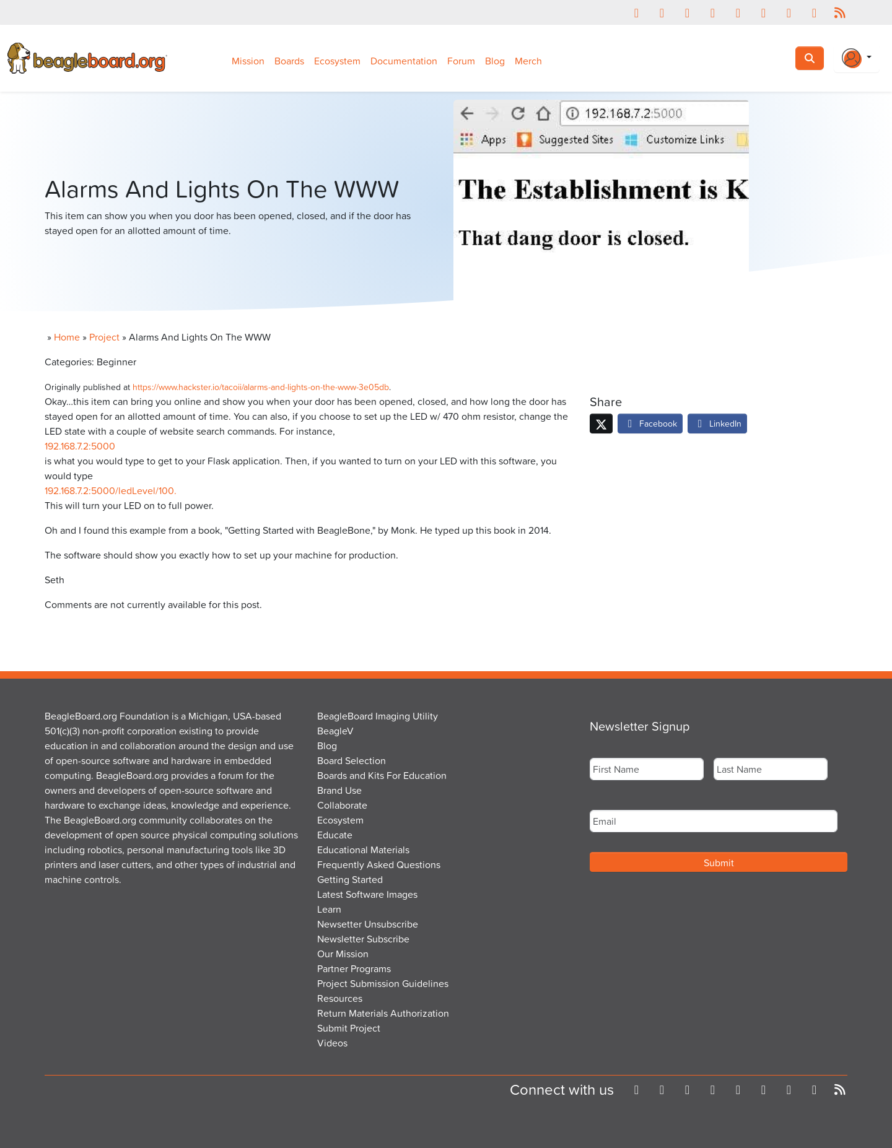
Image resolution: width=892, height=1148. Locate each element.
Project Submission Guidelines (382, 983)
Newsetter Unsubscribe (367, 924)
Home (67, 337)
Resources (339, 998)
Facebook (650, 423)
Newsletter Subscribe (363, 939)
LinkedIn (717, 423)
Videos (332, 1043)
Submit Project (348, 1028)
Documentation (403, 60)
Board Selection (351, 760)
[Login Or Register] (857, 58)
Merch (528, 60)
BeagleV (335, 730)
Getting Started (350, 879)
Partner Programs (354, 968)
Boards (289, 60)
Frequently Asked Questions (378, 864)
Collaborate (342, 805)
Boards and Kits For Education (382, 775)
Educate (334, 834)
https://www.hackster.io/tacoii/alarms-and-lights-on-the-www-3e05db (261, 387)
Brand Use (339, 790)
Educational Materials (363, 849)
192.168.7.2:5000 (80, 446)
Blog (495, 60)
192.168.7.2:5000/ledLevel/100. (111, 490)
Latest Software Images (367, 894)
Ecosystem (337, 60)
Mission (248, 60)
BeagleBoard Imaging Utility (377, 716)
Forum (461, 60)
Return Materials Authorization (383, 1013)
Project (104, 337)
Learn (329, 909)
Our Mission (343, 953)
